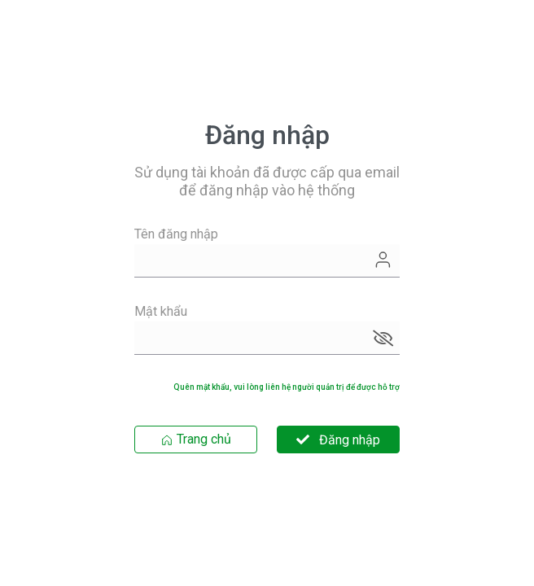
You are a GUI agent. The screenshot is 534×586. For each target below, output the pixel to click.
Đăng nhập (338, 440)
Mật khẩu (160, 311)
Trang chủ (195, 439)
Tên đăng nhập (176, 234)
